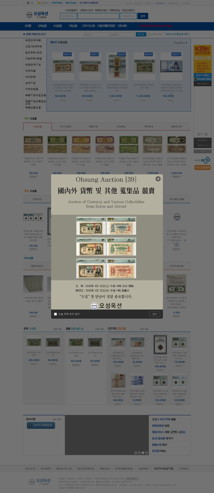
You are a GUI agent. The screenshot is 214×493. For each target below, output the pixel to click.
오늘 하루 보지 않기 (67, 314)
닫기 (155, 314)
